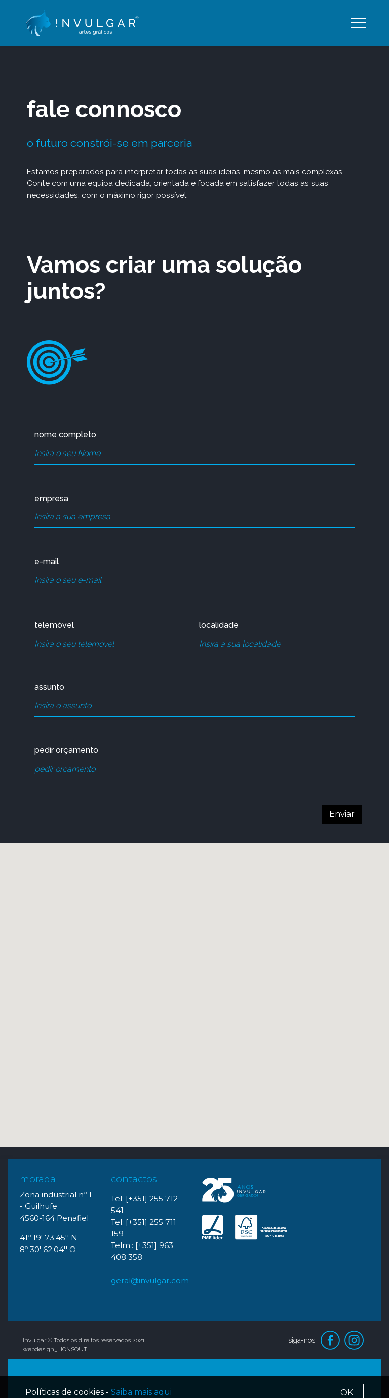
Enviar (342, 814)
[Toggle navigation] (358, 22)
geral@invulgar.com (150, 1281)
